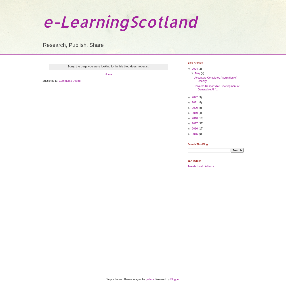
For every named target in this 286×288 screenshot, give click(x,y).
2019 (195, 113)
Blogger (175, 279)
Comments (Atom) (69, 80)
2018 (195, 118)
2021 (195, 102)
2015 (195, 134)
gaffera (150, 279)
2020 (195, 107)
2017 (195, 123)
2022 (195, 97)
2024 (195, 68)
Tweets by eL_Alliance (201, 166)
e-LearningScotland (119, 21)
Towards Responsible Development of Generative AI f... (216, 88)
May (198, 73)
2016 (195, 128)
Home (108, 74)
